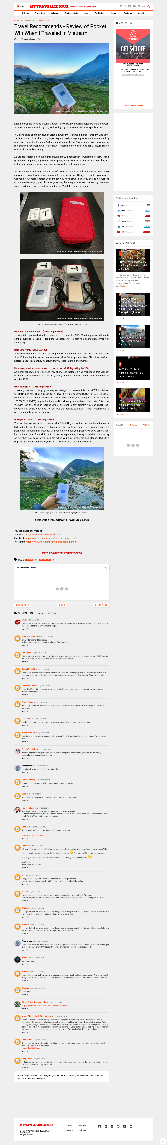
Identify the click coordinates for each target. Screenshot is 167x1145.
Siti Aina (25, 908)
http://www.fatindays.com (32, 835)
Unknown (26, 827)
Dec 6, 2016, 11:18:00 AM (45, 636)
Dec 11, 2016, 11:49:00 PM (38, 845)
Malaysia (55, 13)
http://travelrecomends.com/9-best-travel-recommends (45, 1006)
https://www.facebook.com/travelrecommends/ (50, 538)
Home (25, 13)
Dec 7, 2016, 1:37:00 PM (34, 794)
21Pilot (25, 957)
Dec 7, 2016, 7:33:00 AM (43, 733)
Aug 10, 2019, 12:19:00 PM (54, 1002)
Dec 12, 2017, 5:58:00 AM (40, 941)
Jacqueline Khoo (29, 686)
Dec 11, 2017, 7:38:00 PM (33, 875)
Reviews (115, 13)
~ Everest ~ (27, 719)
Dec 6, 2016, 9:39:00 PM (40, 702)
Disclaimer (82, 1130)
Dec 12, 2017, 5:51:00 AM (37, 924)
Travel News (40, 13)
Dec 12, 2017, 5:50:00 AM (37, 908)
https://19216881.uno (31, 1048)
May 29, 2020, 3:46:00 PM (59, 1016)
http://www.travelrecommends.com (42, 534)
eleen (24, 892)
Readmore (124, 286)
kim (23, 875)
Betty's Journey (28, 780)
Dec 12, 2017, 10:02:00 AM (36, 957)
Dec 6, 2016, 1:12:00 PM (42, 669)
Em (23, 620)
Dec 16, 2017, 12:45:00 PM (37, 971)
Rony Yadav (27, 1040)
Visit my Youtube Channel (133, 105)
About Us (141, 13)
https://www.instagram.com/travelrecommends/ (51, 541)
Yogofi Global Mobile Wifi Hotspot (36, 1016)
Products (27, 21)
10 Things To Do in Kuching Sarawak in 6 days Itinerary (131, 373)
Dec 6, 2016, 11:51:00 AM (39, 653)
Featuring (128, 13)
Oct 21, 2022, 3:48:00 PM (39, 1040)
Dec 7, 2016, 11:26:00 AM (43, 749)
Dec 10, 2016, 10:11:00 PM (38, 827)
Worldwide (100, 13)
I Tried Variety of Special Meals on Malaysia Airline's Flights (133, 405)
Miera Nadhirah (28, 733)
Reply (25, 629)
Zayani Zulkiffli (28, 669)
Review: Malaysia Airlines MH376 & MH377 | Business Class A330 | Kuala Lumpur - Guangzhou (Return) (133, 305)
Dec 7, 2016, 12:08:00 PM (40, 766)
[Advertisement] (133, 152)
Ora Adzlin (26, 653)
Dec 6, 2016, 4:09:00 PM (44, 686)
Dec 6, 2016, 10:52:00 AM (32, 620)
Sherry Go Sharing (30, 636)
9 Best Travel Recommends (34, 1002)
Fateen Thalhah (28, 749)
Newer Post (22, 605)
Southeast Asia (72, 13)
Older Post (101, 605)
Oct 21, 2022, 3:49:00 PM (39, 1059)
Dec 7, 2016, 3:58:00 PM (42, 808)
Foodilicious (27, 702)
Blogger (25, 988)
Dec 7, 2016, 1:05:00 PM (43, 780)
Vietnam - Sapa (42, 21)
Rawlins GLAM (28, 808)
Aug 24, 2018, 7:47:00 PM (37, 988)
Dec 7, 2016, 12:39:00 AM (39, 719)
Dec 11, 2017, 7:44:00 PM (34, 892)
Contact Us (82, 1126)
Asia (87, 13)
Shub (24, 794)
